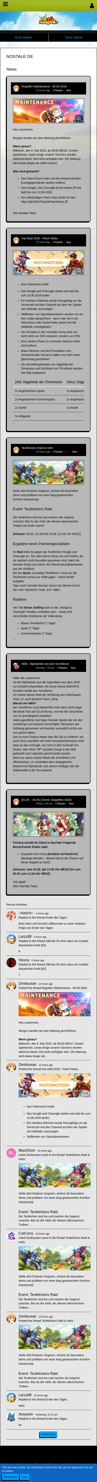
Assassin (26, 1414)
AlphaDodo (27, 667)
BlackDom (27, 1150)
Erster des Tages (56, 917)
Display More (48, 1434)
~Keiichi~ (26, 913)
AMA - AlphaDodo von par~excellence (45, 663)
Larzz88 (25, 937)
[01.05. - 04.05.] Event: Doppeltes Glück (46, 799)
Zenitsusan (27, 90)
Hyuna (24, 960)
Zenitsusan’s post (37, 1154)
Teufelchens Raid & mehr (37, 448)
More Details (10, 1476)
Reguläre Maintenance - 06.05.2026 (43, 86)
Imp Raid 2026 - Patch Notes (39, 238)
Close (24, 1476)
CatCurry (26, 1233)
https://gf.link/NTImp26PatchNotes (42, 201)
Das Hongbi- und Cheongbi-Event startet (46, 187)
